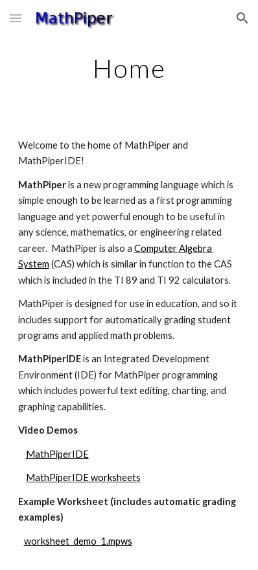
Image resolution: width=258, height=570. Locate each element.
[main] (129, 68)
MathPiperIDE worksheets (83, 477)
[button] (15, 18)
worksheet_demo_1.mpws (78, 541)
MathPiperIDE (57, 454)
